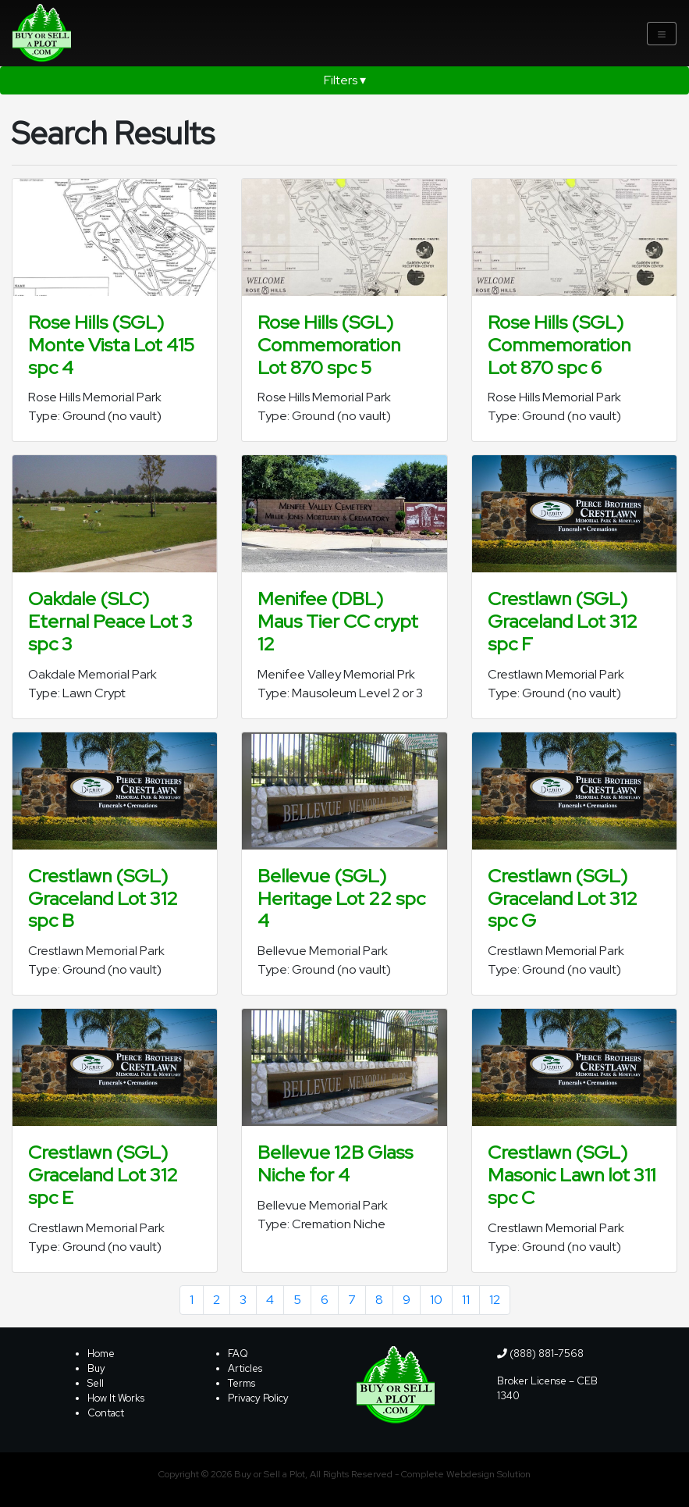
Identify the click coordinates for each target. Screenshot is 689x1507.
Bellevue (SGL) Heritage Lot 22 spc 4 (341, 898)
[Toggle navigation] (662, 33)
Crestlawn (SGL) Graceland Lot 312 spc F (563, 621)
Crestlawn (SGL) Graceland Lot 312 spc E (103, 1175)
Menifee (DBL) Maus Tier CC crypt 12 (337, 621)
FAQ (238, 1353)
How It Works (115, 1398)
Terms (241, 1383)
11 (466, 1299)
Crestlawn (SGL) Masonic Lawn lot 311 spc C (571, 1175)
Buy (96, 1368)
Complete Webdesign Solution (466, 1474)
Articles (245, 1368)
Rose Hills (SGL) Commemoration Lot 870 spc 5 (328, 344)
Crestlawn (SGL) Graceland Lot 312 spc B (103, 898)
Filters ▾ (345, 80)
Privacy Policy (258, 1398)
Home (101, 1353)
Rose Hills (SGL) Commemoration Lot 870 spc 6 (559, 344)
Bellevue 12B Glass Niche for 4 (335, 1163)
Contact (105, 1413)
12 (494, 1299)
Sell (95, 1383)
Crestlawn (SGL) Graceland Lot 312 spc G (563, 898)
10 (436, 1299)
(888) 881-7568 (540, 1353)
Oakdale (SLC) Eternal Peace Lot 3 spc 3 (110, 621)
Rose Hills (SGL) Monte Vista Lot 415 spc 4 (111, 344)
